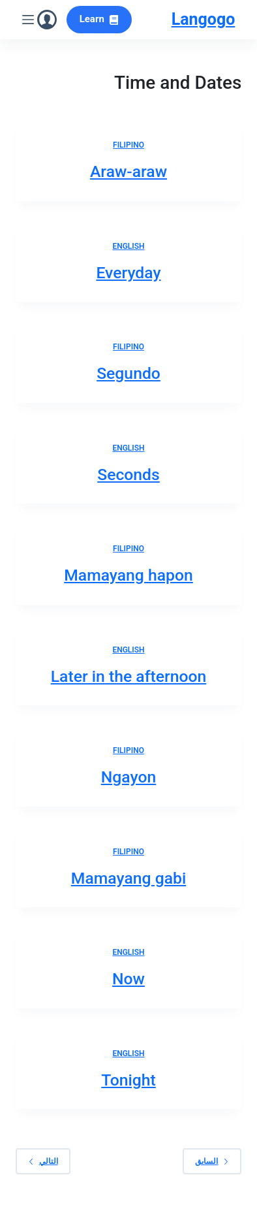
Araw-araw (128, 171)
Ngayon (128, 776)
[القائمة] (28, 19)
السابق (212, 1161)
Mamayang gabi (128, 878)
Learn (99, 19)
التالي (43, 1161)
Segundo (128, 373)
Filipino (128, 145)
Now (128, 978)
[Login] (47, 19)
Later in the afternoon (129, 676)
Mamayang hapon (128, 575)
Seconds (128, 474)
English (128, 246)
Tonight (128, 1079)
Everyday (128, 272)
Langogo (203, 19)
